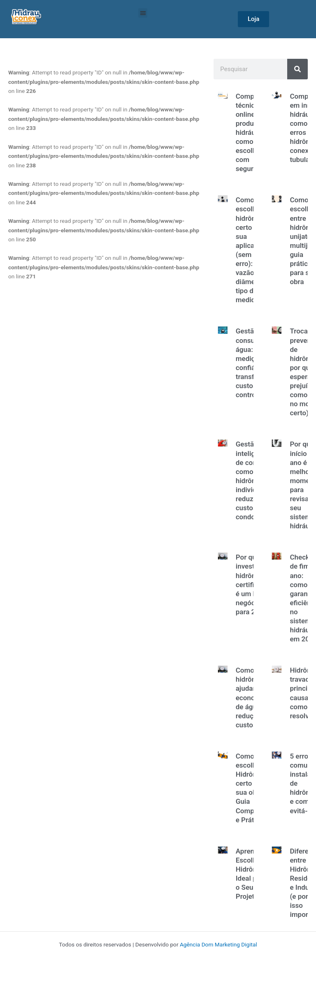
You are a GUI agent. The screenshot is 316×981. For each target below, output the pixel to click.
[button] (143, 13)
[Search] (297, 69)
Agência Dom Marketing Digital (218, 944)
